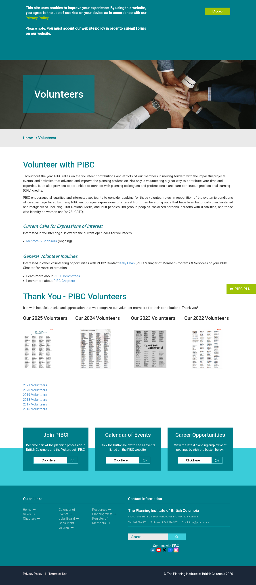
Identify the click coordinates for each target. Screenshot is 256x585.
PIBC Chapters (64, 281)
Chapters (29, 518)
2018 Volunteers (35, 400)
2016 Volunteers (35, 409)
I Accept (217, 11)
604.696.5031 (140, 522)
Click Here (60, 460)
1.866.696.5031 (170, 522)
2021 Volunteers (35, 385)
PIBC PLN (242, 289)
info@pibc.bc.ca (199, 522)
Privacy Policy (37, 18)
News (27, 514)
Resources (99, 509)
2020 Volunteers (35, 390)
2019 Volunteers (35, 395)
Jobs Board (67, 518)
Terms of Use (57, 574)
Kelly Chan (127, 263)
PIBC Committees (67, 276)
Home (28, 138)
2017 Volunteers (35, 404)
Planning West (102, 514)
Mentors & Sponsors (41, 241)
